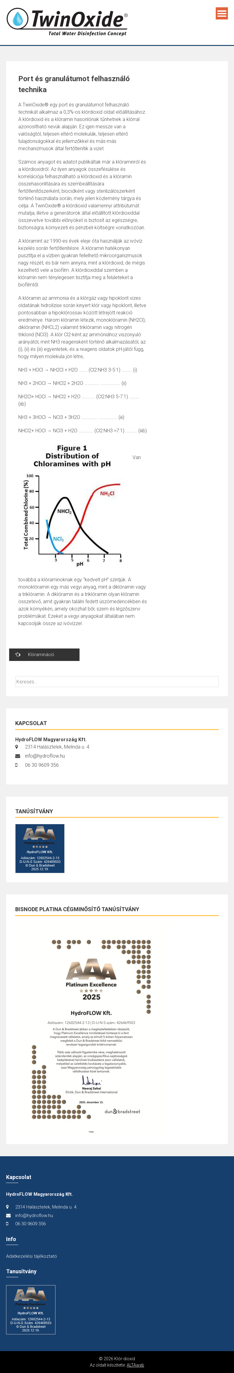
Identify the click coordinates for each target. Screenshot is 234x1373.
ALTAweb (135, 1365)
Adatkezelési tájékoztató (31, 1256)
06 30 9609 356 (42, 765)
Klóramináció (34, 654)
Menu (222, 13)
